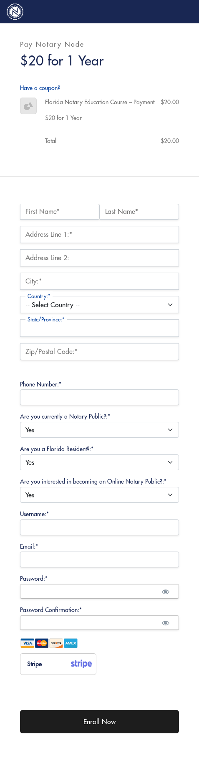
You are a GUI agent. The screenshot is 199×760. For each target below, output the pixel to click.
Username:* (34, 514)
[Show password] (165, 591)
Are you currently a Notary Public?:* (65, 416)
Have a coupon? (40, 88)
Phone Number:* (40, 384)
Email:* (29, 546)
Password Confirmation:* (51, 610)
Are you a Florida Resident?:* (56, 449)
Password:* (34, 578)
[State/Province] (99, 327)
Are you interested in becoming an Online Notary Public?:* (93, 481)
